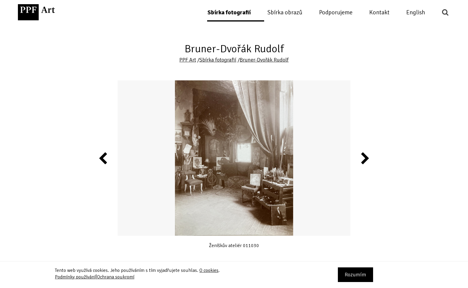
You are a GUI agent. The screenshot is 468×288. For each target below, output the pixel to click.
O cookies (208, 270)
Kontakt (379, 12)
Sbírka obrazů (284, 12)
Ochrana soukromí (115, 277)
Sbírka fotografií (229, 12)
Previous (103, 158)
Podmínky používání (75, 277)
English (415, 12)
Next (364, 158)
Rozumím (355, 274)
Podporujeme (335, 12)
